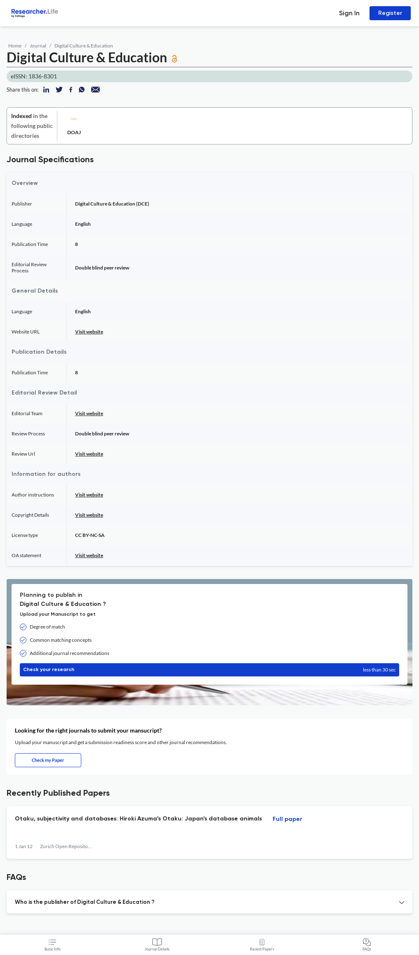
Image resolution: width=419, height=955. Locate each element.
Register (390, 13)
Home (14, 46)
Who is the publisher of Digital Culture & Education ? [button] (85, 902)
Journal (38, 46)
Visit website (89, 332)
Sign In (349, 13)
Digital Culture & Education (83, 46)
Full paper (287, 819)
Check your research (209, 670)
